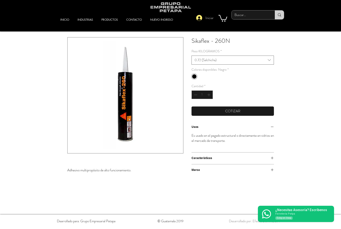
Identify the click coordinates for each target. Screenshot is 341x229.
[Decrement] (195, 95)
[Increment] (209, 95)
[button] (222, 18)
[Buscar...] (249, 14)
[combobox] (233, 60)
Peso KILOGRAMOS (207, 51)
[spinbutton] (202, 95)
